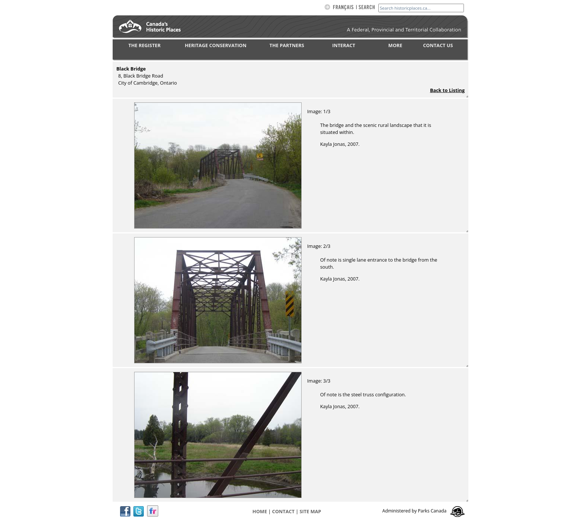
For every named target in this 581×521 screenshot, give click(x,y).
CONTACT (283, 511)
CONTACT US (438, 45)
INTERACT (343, 45)
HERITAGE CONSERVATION (215, 45)
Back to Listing (447, 90)
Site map (310, 511)
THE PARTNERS (286, 45)
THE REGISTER (145, 45)
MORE (395, 45)
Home (259, 511)
